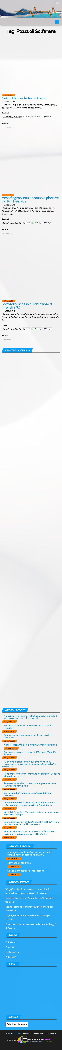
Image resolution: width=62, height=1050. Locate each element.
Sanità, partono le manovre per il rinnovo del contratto (27, 736)
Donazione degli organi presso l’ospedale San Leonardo (28, 794)
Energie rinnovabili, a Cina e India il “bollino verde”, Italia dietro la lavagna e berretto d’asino (30, 832)
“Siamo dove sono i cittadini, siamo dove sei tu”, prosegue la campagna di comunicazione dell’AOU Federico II (29, 764)
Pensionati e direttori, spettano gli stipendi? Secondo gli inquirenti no (32, 775)
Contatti (9, 947)
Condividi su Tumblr (12, 116)
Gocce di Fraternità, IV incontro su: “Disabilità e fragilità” (29, 726)
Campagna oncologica (19, 862)
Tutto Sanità (16, 1033)
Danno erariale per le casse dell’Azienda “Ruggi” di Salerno (30, 753)
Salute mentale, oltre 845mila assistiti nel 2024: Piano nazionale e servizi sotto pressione (31, 823)
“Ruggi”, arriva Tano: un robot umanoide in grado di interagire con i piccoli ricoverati (30, 717)
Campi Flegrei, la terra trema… (25, 98)
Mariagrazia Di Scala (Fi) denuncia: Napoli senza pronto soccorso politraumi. (29, 853)
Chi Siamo (10, 942)
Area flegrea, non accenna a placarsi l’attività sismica (30, 199)
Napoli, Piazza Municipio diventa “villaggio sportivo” (31, 744)
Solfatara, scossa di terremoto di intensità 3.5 (27, 306)
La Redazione (9, 102)
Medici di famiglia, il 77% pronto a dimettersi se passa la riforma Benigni (31, 813)
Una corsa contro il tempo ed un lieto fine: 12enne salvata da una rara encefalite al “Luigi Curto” (29, 803)
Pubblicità (10, 957)
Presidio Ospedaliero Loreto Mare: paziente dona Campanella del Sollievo (30, 784)
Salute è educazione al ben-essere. (25, 870)
